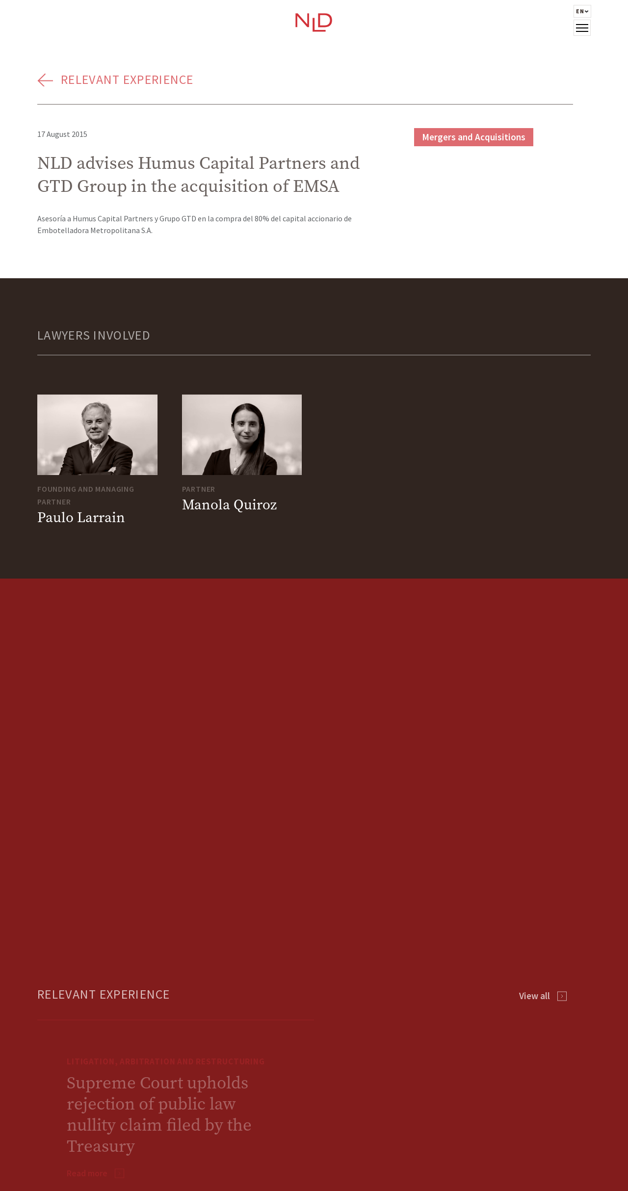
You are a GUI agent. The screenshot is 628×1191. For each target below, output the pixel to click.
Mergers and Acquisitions (473, 137)
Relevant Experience (127, 79)
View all (534, 996)
